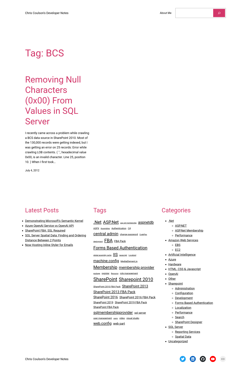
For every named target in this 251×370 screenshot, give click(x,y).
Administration (185, 288)
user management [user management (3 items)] (102, 318)
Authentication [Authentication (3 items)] (118, 228)
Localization (183, 307)
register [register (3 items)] (105, 273)
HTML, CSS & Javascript (184, 269)
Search (179, 317)
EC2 (177, 250)
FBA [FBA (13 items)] (108, 240)
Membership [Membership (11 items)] (105, 267)
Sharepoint (175, 283)
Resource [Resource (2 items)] (114, 273)
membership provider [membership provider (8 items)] (136, 267)
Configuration (184, 293)
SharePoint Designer (188, 322)
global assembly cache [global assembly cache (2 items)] (102, 255)
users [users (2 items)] (115, 318)
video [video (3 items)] (122, 318)
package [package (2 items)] (96, 273)
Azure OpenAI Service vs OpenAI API (49, 225)
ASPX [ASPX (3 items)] (96, 228)
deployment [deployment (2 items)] (98, 241)
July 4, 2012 (32, 170)
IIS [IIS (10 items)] (115, 254)
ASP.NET (181, 225)
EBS (177, 245)
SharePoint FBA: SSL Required (45, 230)
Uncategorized (178, 341)
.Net (171, 221)
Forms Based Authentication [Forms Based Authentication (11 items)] (120, 247)
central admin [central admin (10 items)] (105, 233)
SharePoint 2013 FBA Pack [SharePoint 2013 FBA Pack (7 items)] (114, 292)
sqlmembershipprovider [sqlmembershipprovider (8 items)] (113, 312)
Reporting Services (187, 332)
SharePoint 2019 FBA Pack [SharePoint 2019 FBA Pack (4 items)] (131, 302)
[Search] (219, 13)
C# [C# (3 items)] (129, 228)
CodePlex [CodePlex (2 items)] (143, 234)
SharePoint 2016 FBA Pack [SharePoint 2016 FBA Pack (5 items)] (137, 297)
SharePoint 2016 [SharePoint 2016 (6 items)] (105, 297)
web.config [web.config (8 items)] (102, 323)
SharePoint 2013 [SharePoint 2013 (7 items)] (135, 286)
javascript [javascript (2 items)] (123, 255)
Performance (183, 235)
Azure (172, 259)
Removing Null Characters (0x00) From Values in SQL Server (53, 100)
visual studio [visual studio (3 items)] (132, 318)
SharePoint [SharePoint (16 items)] (105, 279)
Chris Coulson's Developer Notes (46, 13)
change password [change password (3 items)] (129, 234)
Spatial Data (183, 336)
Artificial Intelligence (182, 254)
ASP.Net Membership (189, 230)
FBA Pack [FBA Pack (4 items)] (120, 241)
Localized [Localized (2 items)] (132, 255)
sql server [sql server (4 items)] (140, 312)
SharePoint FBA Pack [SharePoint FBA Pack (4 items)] (106, 307)
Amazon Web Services (183, 240)
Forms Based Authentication (194, 303)
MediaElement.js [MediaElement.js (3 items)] (129, 261)
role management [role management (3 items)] (129, 273)
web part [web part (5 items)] (119, 323)
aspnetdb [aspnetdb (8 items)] (146, 222)
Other (172, 278)
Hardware (174, 264)
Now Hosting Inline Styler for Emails (49, 245)
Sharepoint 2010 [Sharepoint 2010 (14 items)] (136, 279)
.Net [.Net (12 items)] (97, 222)
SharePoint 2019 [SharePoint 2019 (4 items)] (103, 302)
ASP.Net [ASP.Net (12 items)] (111, 222)
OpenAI (173, 274)
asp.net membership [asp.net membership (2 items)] (128, 223)
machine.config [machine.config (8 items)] (106, 261)
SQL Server (175, 327)
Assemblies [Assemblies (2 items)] (105, 228)
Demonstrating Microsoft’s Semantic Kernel (54, 221)
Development (184, 298)
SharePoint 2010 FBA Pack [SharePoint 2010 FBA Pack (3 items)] (106, 286)
